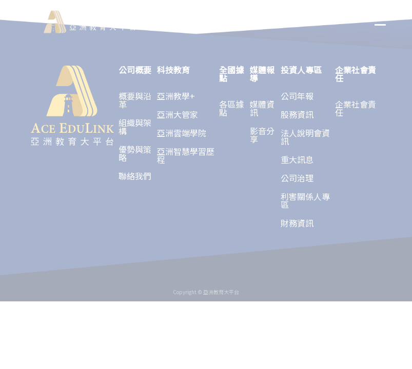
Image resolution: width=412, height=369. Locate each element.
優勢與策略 (135, 153)
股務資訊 (297, 114)
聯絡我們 (135, 176)
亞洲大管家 (177, 114)
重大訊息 (297, 159)
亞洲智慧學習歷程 (185, 155)
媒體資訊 (262, 108)
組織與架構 (135, 126)
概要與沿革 (135, 100)
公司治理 (297, 178)
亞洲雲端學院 (181, 133)
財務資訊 (297, 223)
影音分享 (262, 135)
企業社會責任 (355, 108)
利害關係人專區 (305, 200)
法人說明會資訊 (305, 137)
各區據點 (231, 108)
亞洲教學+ (176, 96)
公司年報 (297, 96)
